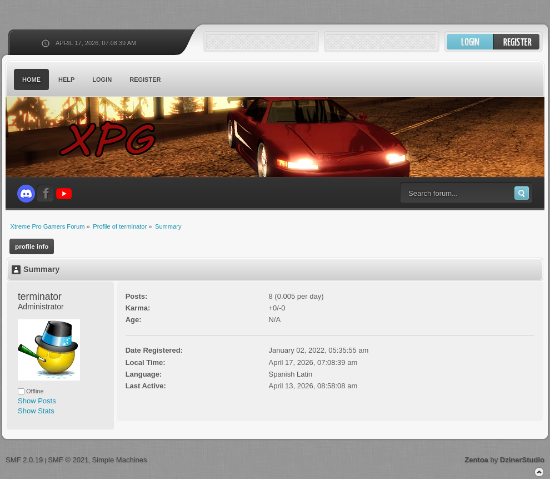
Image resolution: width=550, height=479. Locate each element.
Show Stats (36, 411)
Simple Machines (119, 460)
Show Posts (37, 401)
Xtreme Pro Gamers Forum (114, 138)
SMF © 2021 (68, 460)
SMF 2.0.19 (24, 460)
